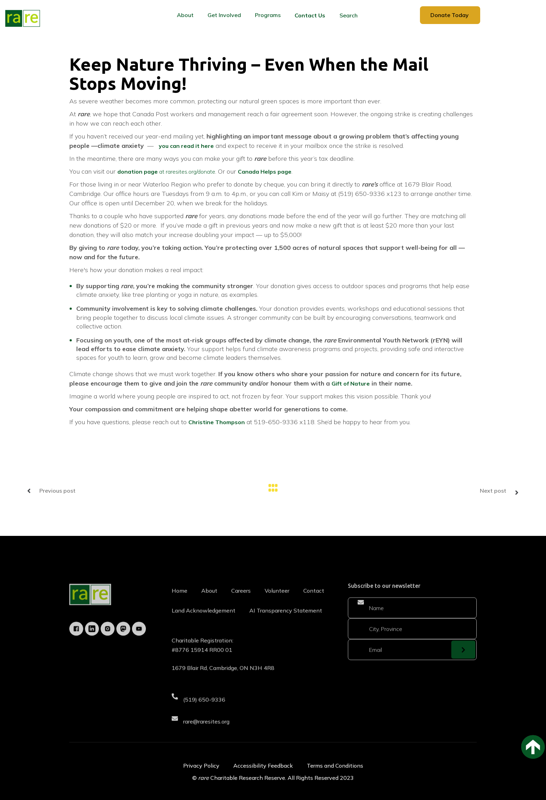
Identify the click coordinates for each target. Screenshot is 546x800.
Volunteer (277, 600)
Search (349, 15)
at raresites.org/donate (166, 171)
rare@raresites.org (206, 730)
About (209, 600)
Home (179, 600)
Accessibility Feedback (263, 765)
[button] (185, 15)
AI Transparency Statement (285, 620)
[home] (22, 18)
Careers (241, 600)
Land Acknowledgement (203, 620)
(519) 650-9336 (204, 709)
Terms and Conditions (335, 765)
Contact (313, 600)
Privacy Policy (201, 765)
